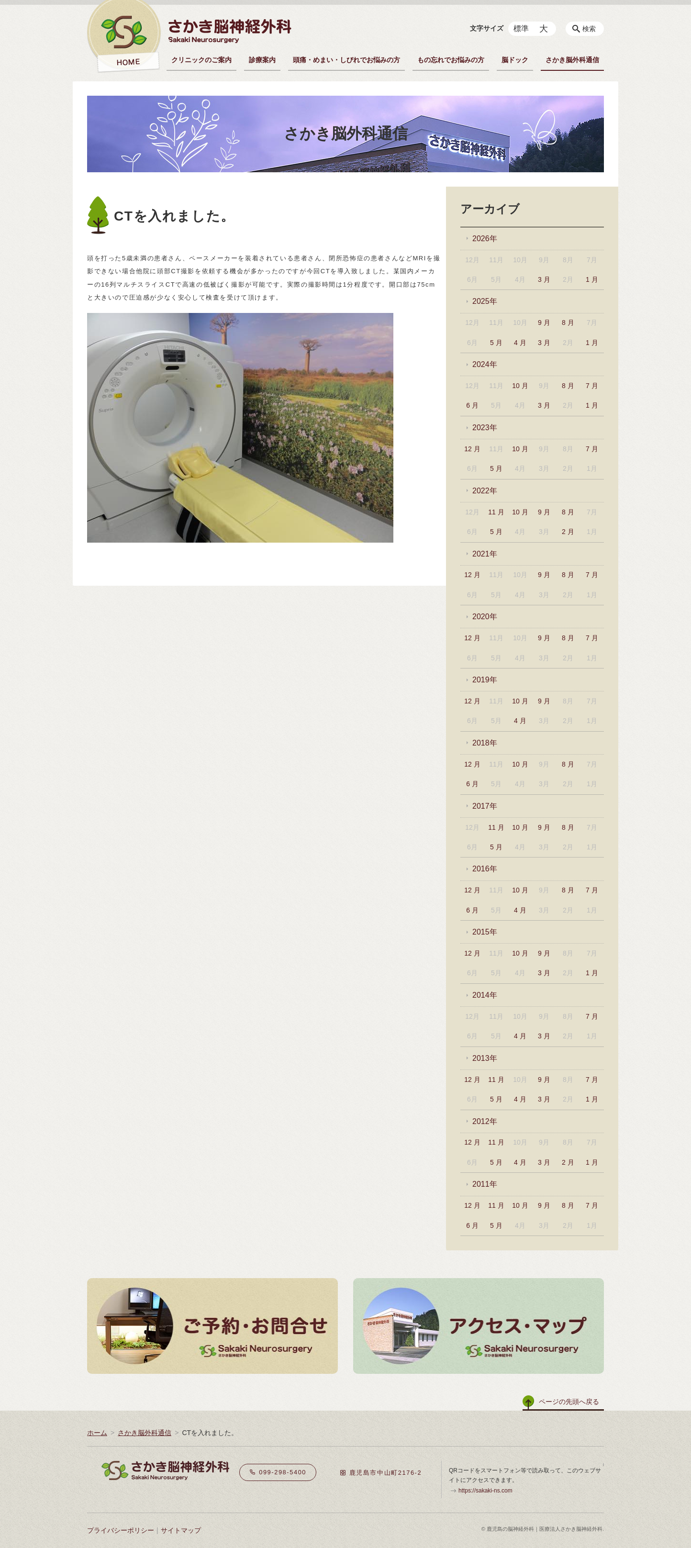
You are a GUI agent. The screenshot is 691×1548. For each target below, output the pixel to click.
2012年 (484, 1121)
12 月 (472, 449)
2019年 (484, 680)
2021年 (484, 554)
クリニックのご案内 (201, 60)
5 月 (496, 342)
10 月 (520, 386)
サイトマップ (181, 1530)
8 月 (568, 322)
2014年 (484, 995)
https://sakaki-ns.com (485, 1490)
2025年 (484, 301)
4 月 (520, 342)
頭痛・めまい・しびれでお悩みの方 (346, 60)
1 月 (592, 279)
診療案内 (262, 60)
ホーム (97, 1433)
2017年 (484, 806)
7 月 (592, 386)
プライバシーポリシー (120, 1530)
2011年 (484, 1184)
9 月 (544, 322)
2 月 (568, 531)
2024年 (484, 364)
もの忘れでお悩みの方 (450, 60)
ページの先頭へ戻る (569, 1401)
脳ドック (515, 60)
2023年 (484, 427)
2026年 (484, 238)
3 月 (544, 279)
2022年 (484, 491)
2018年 (484, 743)
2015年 (484, 932)
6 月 (472, 405)
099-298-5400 (277, 1472)
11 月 (496, 512)
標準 (521, 28)
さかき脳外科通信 (572, 60)
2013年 (484, 1058)
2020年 (484, 617)
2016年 (484, 869)
